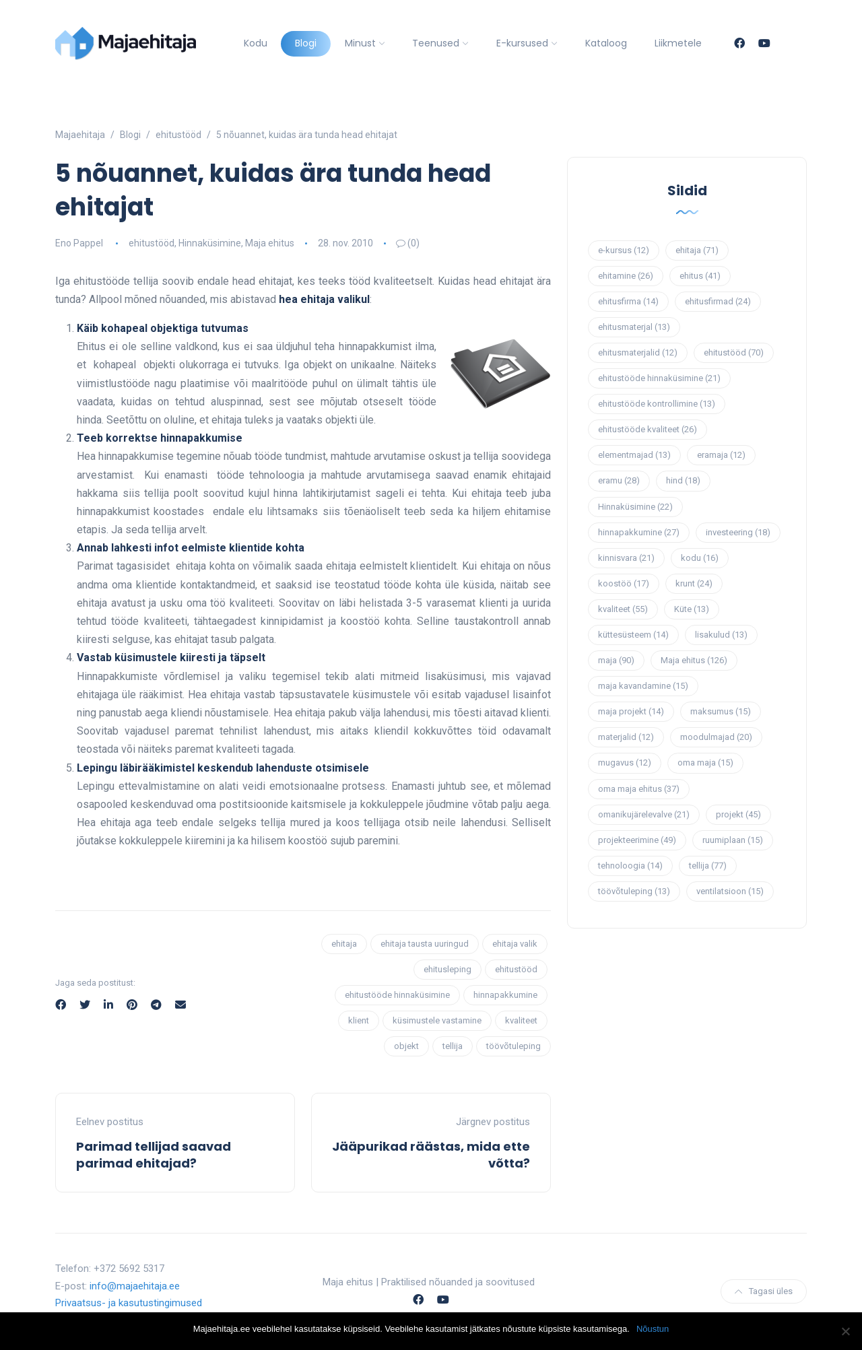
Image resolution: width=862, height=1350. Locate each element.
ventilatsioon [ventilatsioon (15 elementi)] (730, 891)
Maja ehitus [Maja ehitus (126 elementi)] (694, 660)
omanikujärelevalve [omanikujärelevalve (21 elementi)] (644, 814)
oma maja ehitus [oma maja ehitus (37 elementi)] (638, 789)
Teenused (435, 43)
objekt (406, 1046)
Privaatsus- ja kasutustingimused (128, 1303)
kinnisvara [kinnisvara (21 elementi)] (626, 558)
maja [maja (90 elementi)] (616, 660)
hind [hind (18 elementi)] (683, 480)
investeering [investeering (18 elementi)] (738, 532)
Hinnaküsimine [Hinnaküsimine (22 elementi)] (635, 507)
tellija (452, 1046)
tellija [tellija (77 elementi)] (708, 865)
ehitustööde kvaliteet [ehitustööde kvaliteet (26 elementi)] (647, 429)
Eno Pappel (79, 243)
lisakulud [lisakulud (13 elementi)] (721, 635)
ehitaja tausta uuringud (424, 944)
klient (358, 1020)
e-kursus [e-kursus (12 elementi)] (623, 250)
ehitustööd (151, 243)
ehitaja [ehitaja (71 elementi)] (697, 250)
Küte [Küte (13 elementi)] (691, 609)
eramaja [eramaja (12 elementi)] (721, 455)
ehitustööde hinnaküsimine (397, 995)
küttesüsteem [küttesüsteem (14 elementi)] (633, 635)
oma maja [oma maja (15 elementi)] (705, 762)
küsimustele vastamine (437, 1020)
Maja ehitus (269, 243)
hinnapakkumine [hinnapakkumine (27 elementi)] (638, 532)
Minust (360, 43)
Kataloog (606, 43)
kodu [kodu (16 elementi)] (700, 558)
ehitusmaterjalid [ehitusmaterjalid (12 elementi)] (637, 352)
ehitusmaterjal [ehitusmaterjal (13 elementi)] (634, 327)
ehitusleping (447, 969)
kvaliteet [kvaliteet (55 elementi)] (623, 609)
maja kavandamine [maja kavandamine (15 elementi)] (643, 686)
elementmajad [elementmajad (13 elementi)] (634, 455)
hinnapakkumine (505, 995)
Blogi (306, 43)
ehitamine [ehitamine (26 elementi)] (625, 276)
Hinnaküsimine (209, 243)
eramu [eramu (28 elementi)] (619, 480)
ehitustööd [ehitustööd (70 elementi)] (734, 352)
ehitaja (344, 944)
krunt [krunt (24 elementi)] (693, 583)
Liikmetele (678, 43)
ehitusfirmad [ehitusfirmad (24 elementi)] (718, 301)
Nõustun (652, 1329)
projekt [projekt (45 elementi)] (738, 814)
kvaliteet (521, 1020)
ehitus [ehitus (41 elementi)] (700, 276)
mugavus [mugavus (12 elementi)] (624, 762)
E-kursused (522, 43)
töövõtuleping (513, 1046)
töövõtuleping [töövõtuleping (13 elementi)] (634, 891)
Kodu (255, 43)
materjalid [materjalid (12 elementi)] (626, 737)
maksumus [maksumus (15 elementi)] (720, 711)
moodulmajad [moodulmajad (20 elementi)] (716, 737)
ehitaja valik (514, 944)
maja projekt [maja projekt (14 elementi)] (631, 711)
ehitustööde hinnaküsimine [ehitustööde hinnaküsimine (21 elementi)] (659, 378)
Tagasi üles (764, 1291)
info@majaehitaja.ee (135, 1286)
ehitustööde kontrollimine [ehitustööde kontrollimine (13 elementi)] (656, 404)
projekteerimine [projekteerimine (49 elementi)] (637, 840)
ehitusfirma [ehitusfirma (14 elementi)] (628, 301)
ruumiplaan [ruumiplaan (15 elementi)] (732, 840)
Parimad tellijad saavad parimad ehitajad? (153, 1155)
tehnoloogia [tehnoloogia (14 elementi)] (630, 865)
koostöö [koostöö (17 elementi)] (623, 583)
